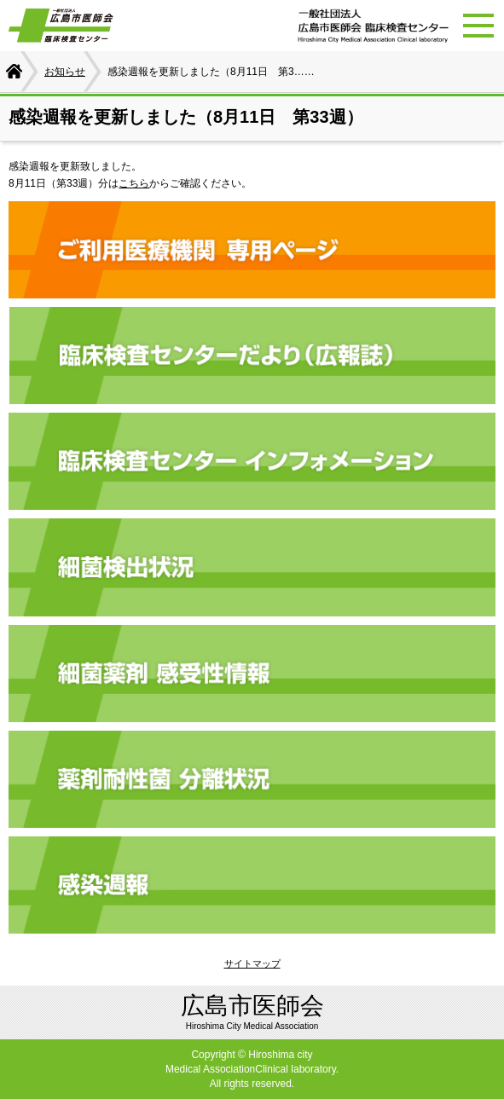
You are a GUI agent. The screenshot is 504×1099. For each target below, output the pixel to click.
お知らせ (64, 72)
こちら (134, 183)
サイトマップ (252, 963)
